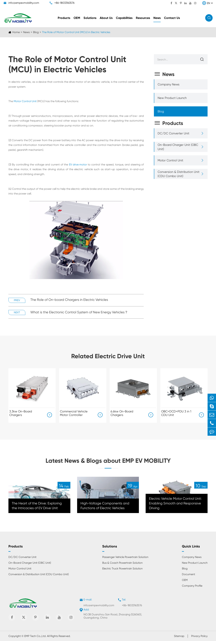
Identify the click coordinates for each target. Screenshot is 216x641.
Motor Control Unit (25, 101)
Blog (36, 32)
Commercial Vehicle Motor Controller (74, 413)
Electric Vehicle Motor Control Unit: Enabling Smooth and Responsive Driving (175, 503)
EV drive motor (78, 164)
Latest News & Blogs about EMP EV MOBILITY (108, 460)
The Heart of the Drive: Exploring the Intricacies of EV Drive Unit (37, 505)
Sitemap (179, 636)
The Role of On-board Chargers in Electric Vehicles (69, 300)
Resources (143, 18)
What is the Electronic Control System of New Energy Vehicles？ (79, 312)
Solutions (90, 18)
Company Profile (192, 585)
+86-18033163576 (64, 2)
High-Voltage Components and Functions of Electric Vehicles (104, 505)
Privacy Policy (199, 636)
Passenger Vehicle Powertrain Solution (125, 557)
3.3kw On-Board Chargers (20, 413)
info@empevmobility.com (23, 2)
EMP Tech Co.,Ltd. (35, 636)
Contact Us (172, 18)
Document (188, 574)
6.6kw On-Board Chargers (122, 413)
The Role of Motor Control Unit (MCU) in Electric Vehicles (76, 32)
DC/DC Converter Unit (173, 133)
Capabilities (124, 18)
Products (64, 18)
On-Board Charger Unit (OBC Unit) (178, 147)
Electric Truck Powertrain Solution (122, 568)
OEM (77, 18)
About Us (106, 18)
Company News (168, 84)
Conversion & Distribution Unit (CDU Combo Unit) (178, 174)
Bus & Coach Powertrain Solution (122, 562)
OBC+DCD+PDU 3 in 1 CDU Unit (176, 413)
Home (16, 32)
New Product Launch (172, 98)
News (157, 18)
